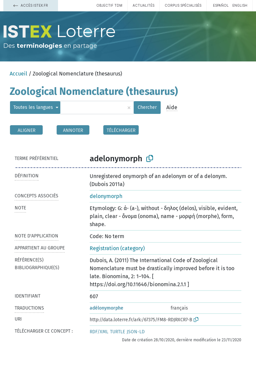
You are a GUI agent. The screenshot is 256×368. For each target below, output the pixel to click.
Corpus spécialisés (183, 5)
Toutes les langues (33, 107)
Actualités (143, 5)
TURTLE (117, 332)
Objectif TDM (109, 5)
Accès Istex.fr (30, 5)
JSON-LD (136, 332)
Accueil (18, 73)
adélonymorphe (106, 308)
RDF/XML (99, 332)
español (221, 5)
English (239, 5)
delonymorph (106, 196)
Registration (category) (117, 248)
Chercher (147, 107)
